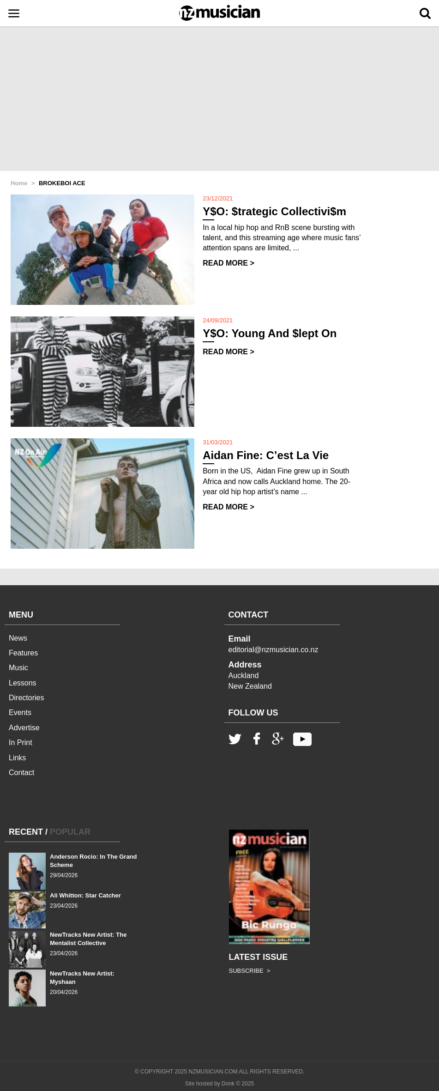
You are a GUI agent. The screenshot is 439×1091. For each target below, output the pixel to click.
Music (18, 668)
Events (20, 712)
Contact (21, 772)
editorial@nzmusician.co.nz (274, 650)
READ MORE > (228, 263)
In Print (20, 742)
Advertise (24, 728)
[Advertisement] (219, 99)
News (18, 638)
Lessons (22, 683)
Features (23, 653)
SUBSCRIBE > (250, 970)
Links (17, 758)
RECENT (26, 831)
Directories (26, 698)
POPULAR (70, 831)
